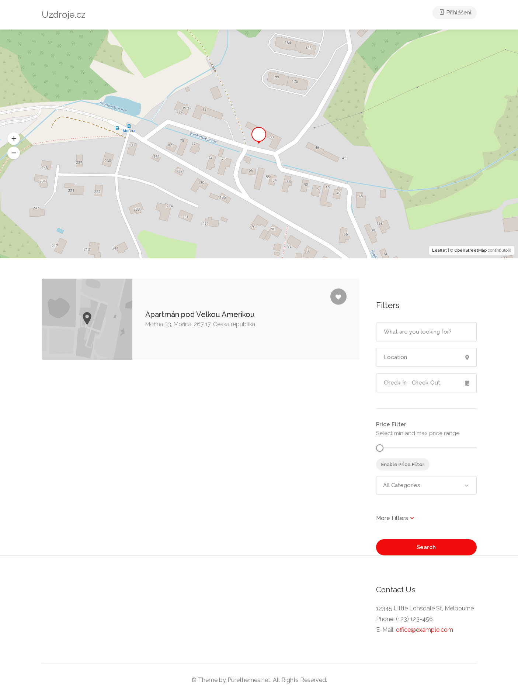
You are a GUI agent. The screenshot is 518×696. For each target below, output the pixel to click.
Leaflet (439, 250)
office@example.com (424, 629)
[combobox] (426, 485)
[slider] (379, 448)
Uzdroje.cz (64, 14)
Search (426, 547)
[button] (13, 153)
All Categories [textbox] (401, 485)
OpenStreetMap (471, 250)
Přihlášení (454, 14)
